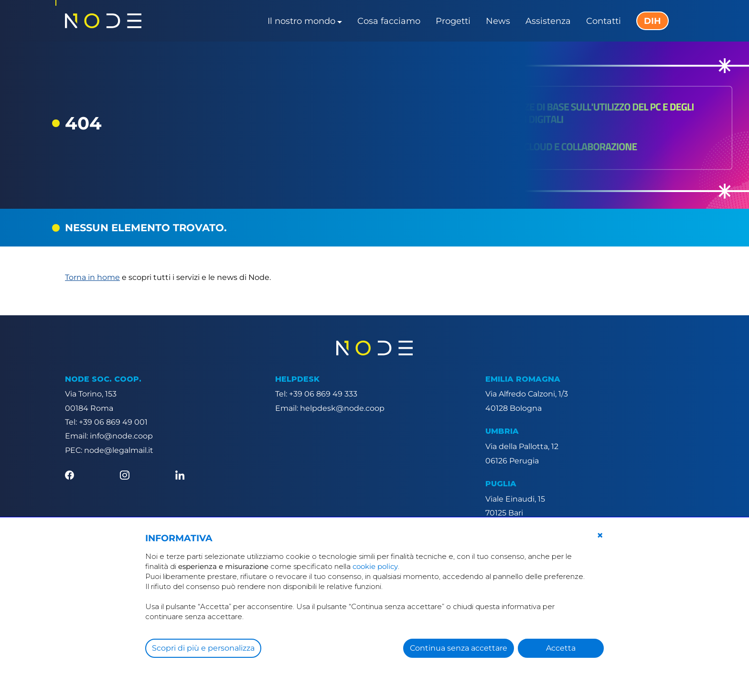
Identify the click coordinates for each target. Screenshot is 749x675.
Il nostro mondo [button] (301, 21)
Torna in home (92, 277)
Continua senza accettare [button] (458, 648)
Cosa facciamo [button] (388, 21)
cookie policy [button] (375, 566)
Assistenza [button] (548, 21)
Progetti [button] (453, 21)
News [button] (498, 21)
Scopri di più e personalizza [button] (203, 648)
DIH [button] (652, 21)
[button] (599, 535)
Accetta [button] (561, 648)
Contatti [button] (603, 21)
